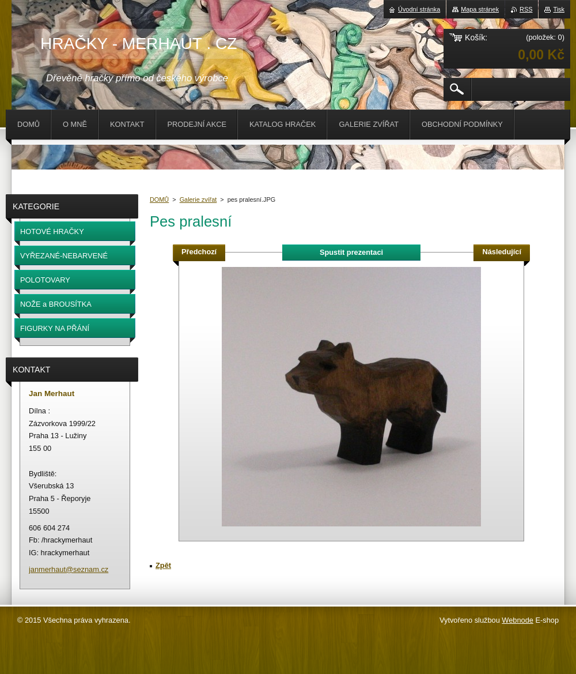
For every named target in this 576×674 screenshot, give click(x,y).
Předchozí (199, 251)
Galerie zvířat (198, 199)
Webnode (517, 620)
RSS (526, 9)
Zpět (163, 565)
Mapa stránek (480, 9)
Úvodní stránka (419, 9)
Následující (501, 251)
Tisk (558, 9)
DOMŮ (159, 199)
